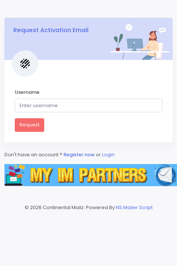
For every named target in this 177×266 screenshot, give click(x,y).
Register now (79, 154)
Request (29, 124)
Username (27, 92)
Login (108, 154)
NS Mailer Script (134, 207)
